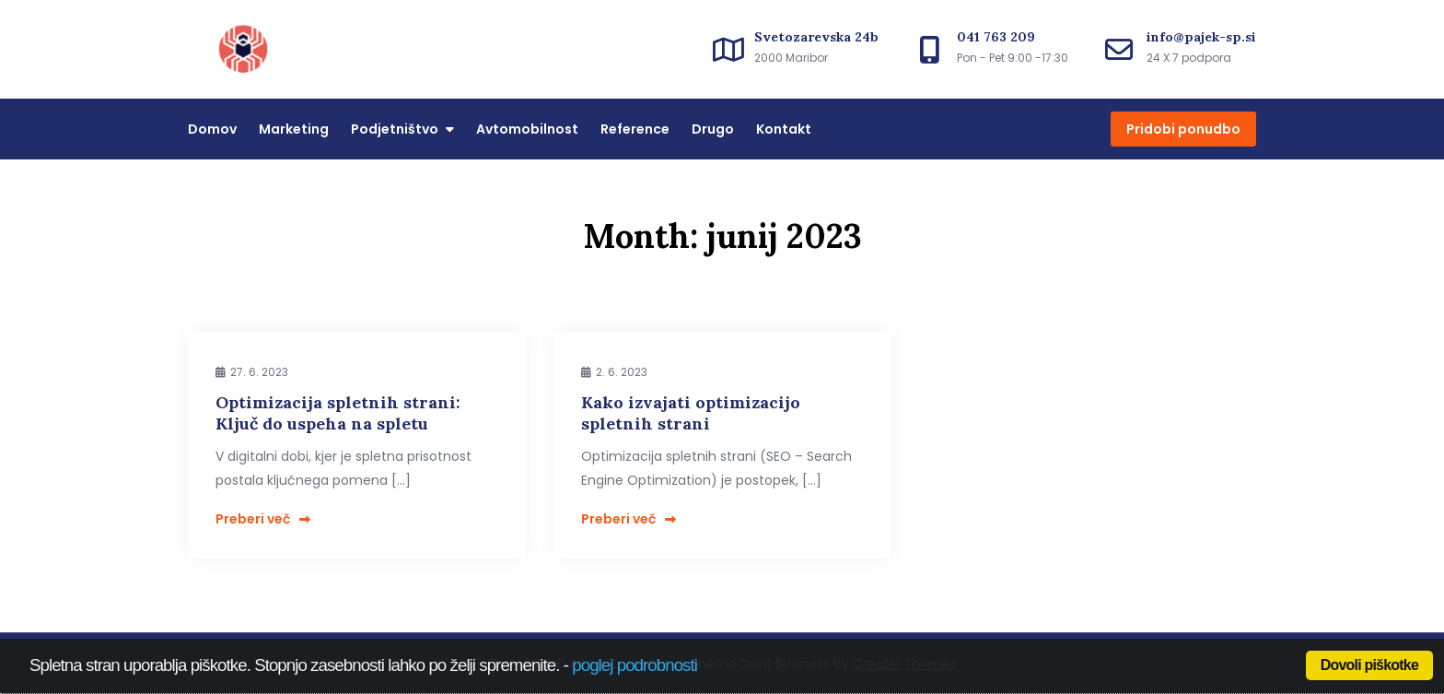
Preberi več (262, 519)
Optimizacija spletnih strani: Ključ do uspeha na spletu (337, 413)
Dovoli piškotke (1369, 665)
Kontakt (783, 129)
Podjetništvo (394, 129)
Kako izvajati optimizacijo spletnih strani (690, 413)
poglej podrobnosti (634, 665)
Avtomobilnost (527, 129)
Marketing (294, 129)
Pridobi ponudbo (1183, 129)
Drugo (713, 129)
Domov (212, 129)
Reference (635, 129)
